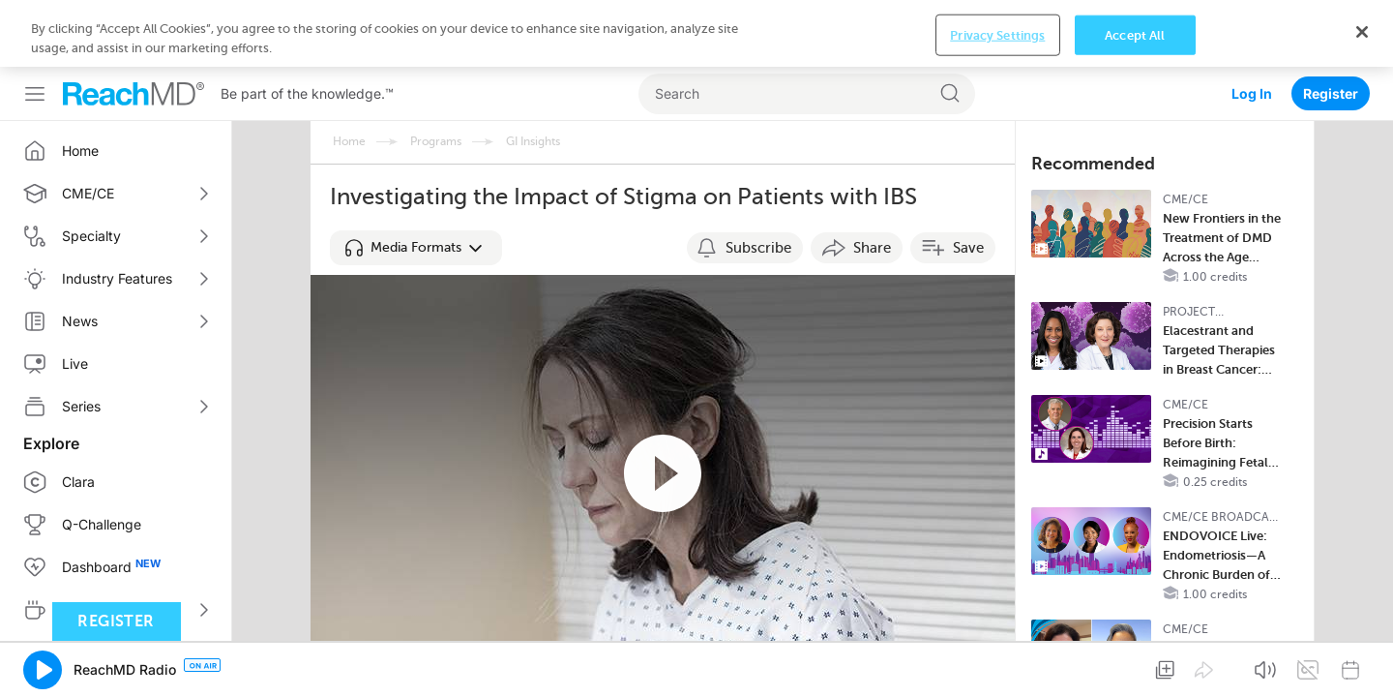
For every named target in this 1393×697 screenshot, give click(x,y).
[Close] (1362, 663)
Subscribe (758, 181)
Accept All (1135, 666)
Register (1330, 26)
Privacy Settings (997, 666)
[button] (416, 181)
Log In (1251, 26)
